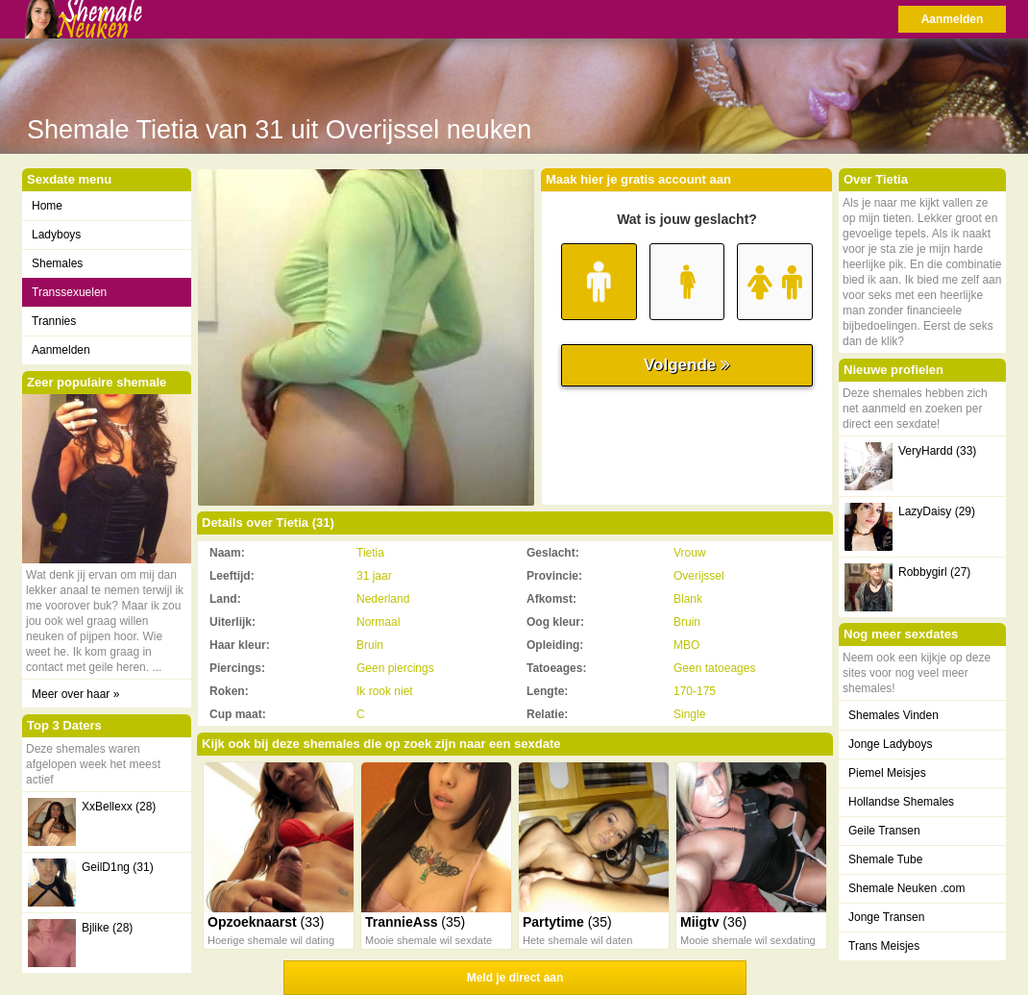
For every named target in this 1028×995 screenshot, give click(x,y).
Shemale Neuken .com (906, 888)
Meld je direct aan (515, 977)
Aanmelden (952, 19)
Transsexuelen (69, 292)
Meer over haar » (75, 694)
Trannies (54, 321)
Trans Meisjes (883, 946)
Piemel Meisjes (887, 773)
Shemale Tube (885, 859)
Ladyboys (56, 234)
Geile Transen (884, 830)
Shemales (57, 263)
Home (47, 205)
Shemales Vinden (893, 715)
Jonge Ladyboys (890, 744)
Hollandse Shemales (901, 801)
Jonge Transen (886, 917)
